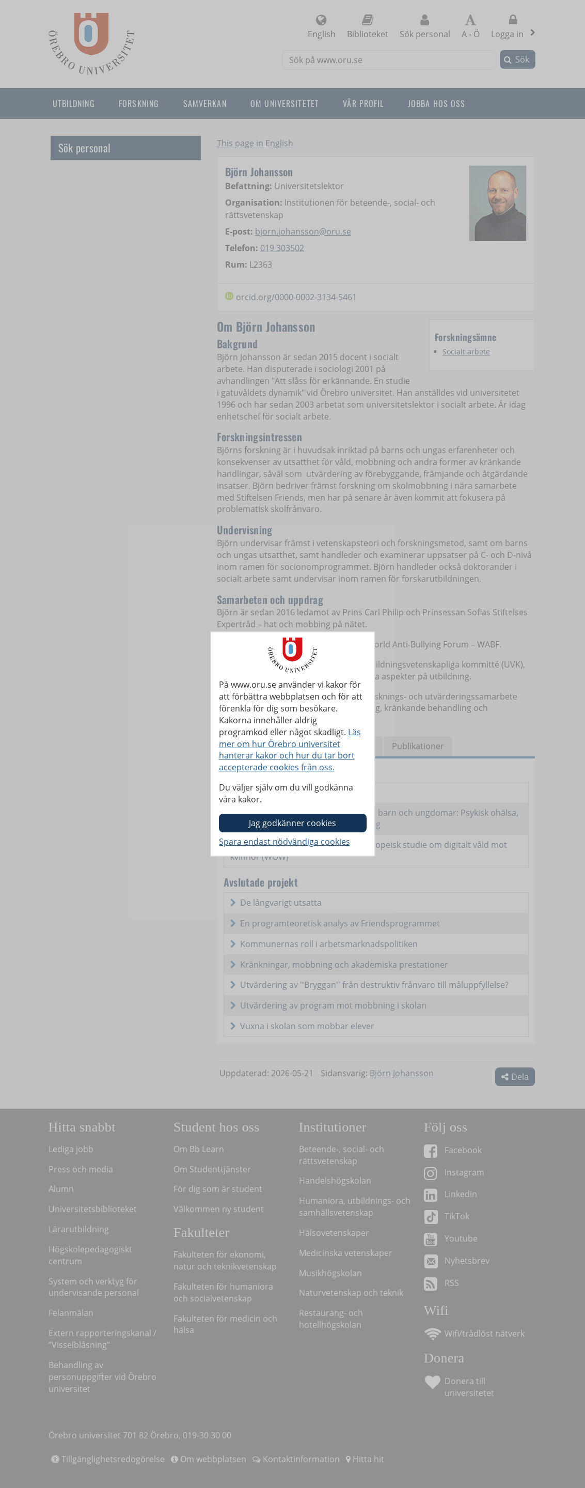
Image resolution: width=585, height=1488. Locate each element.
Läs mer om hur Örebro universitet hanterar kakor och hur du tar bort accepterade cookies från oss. (290, 749)
